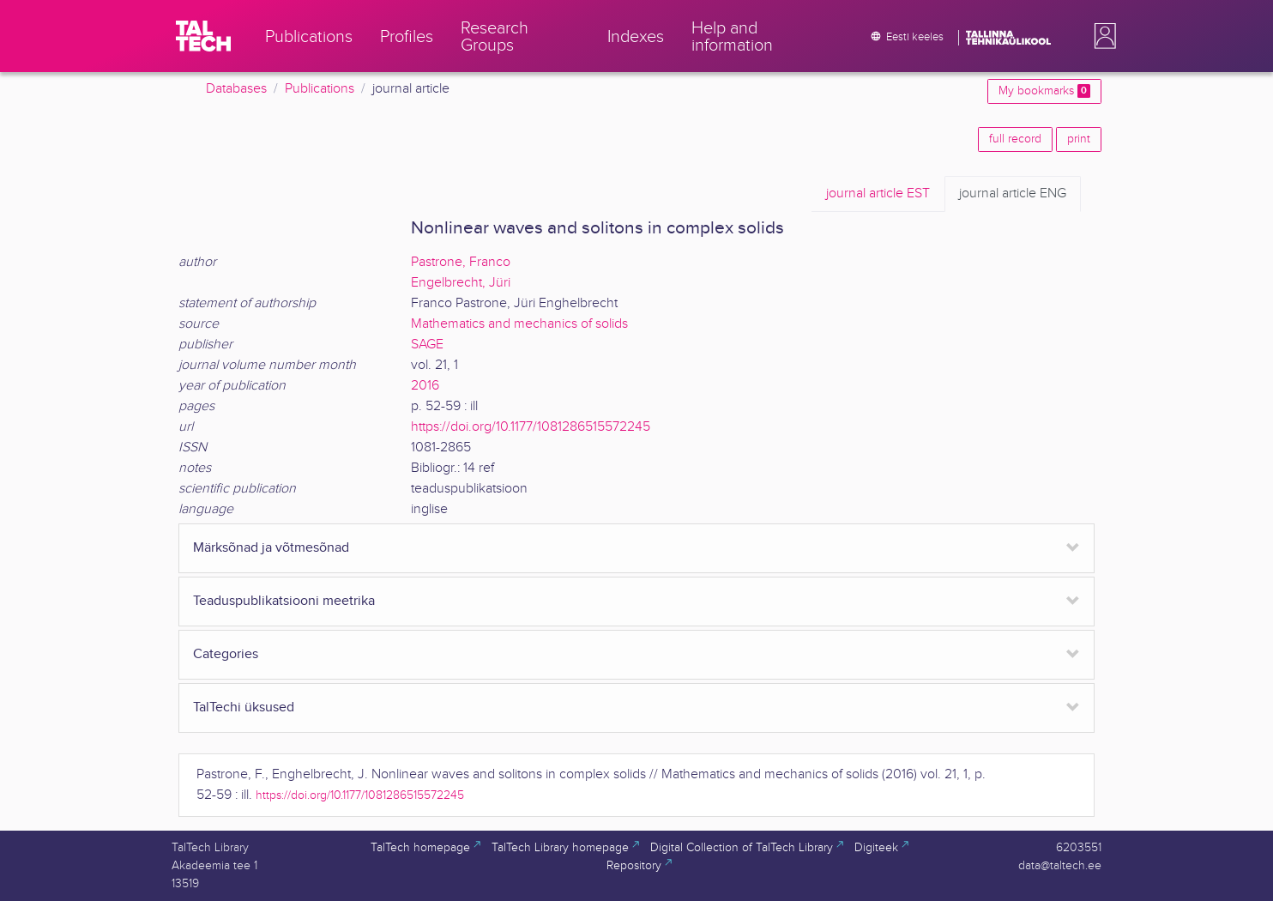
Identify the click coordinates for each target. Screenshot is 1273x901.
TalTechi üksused (243, 707)
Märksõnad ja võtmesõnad (271, 548)
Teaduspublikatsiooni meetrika (284, 601)
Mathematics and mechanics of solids (519, 324)
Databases (236, 89)
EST (878, 194)
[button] (1101, 36)
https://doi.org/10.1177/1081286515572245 (530, 427)
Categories (225, 654)
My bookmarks (1044, 91)
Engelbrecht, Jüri (460, 283)
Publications (319, 89)
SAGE (427, 344)
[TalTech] (203, 36)
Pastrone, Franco (460, 262)
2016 (425, 386)
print (1078, 139)
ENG (1012, 194)
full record (1015, 139)
